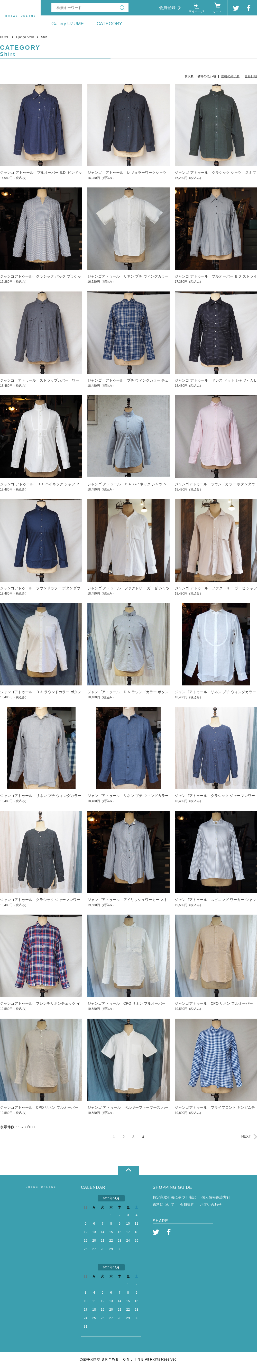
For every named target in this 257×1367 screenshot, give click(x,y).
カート (217, 11)
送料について (163, 1204)
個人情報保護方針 (215, 1197)
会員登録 (167, 7)
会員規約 (187, 1204)
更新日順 (251, 76)
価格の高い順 (230, 76)
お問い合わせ (211, 1204)
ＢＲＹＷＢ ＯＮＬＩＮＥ (40, 1186)
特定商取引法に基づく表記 (174, 1197)
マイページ (196, 11)
